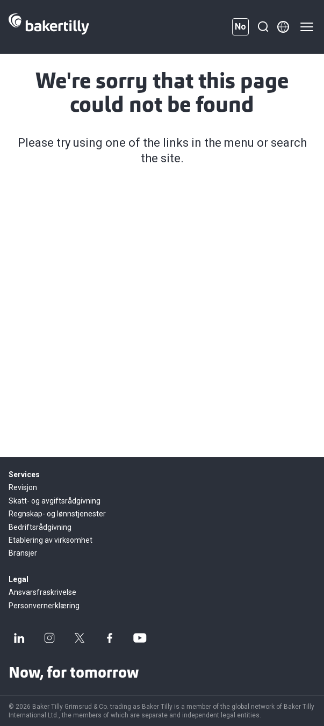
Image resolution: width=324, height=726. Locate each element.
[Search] (262, 26)
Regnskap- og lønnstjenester (57, 513)
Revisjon (23, 487)
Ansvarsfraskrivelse (42, 592)
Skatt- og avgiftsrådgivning (54, 501)
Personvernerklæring (44, 605)
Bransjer (23, 553)
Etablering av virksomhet (50, 540)
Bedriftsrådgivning (40, 527)
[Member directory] (283, 26)
